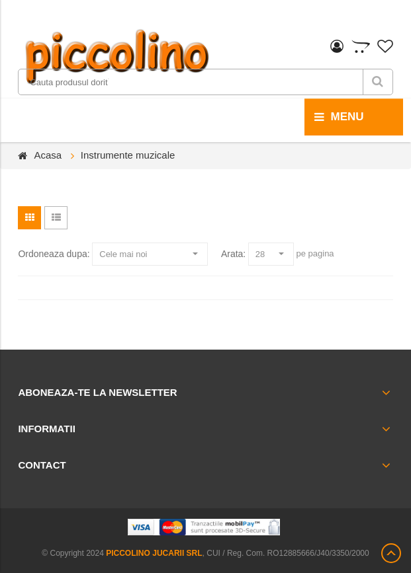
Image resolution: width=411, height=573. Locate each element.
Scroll (391, 553)
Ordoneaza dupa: (53, 253)
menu (339, 116)
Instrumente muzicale (128, 155)
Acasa (48, 155)
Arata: (233, 253)
